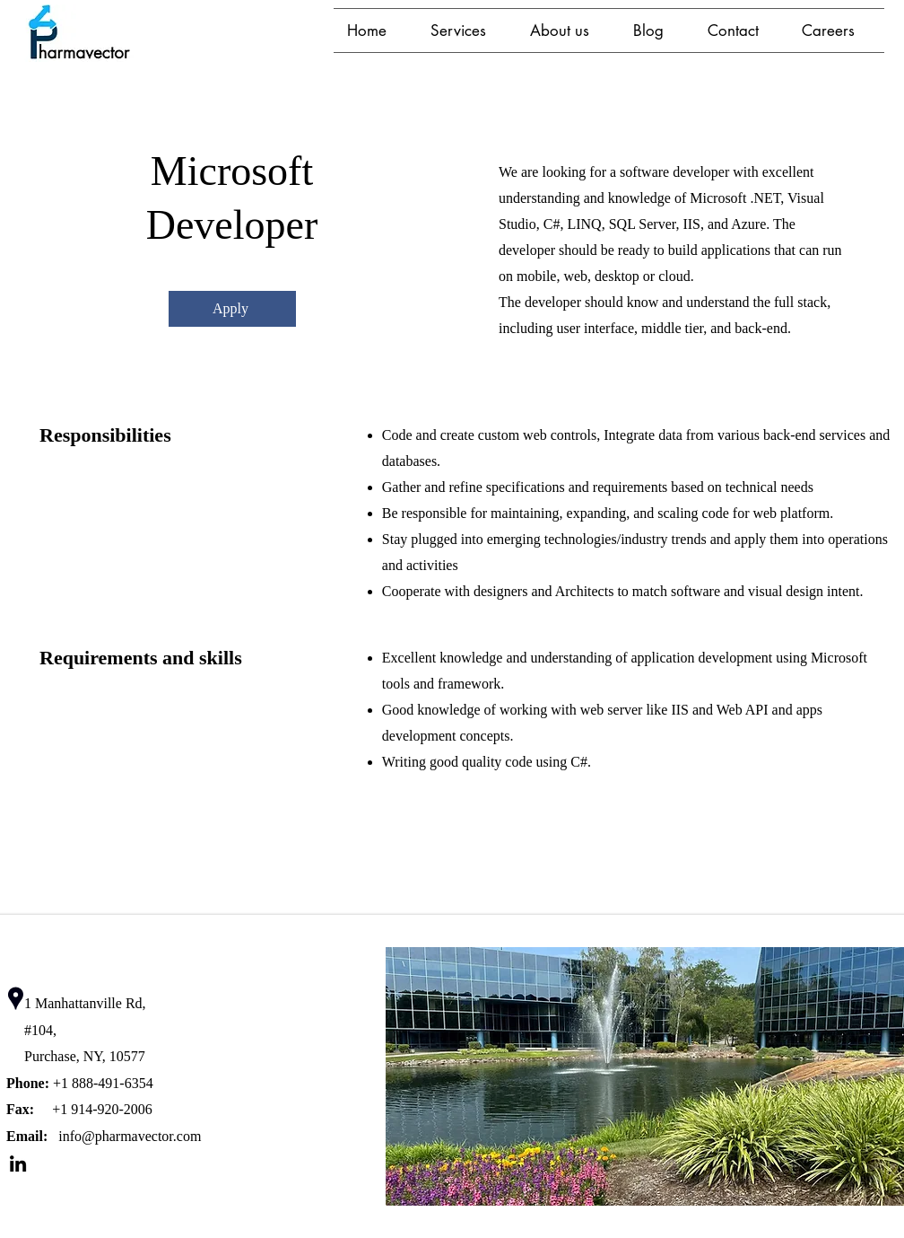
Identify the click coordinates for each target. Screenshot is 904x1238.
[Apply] (232, 309)
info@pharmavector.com (129, 1136)
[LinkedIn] (18, 1163)
